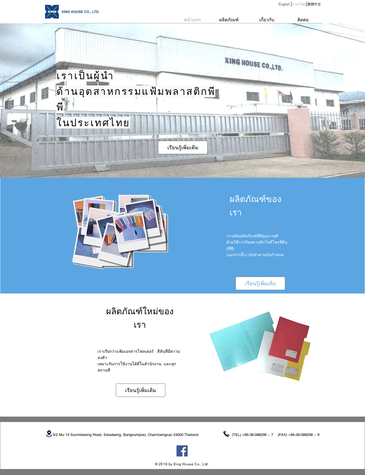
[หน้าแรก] (192, 20)
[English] (284, 4)
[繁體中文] (314, 4)
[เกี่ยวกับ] (266, 20)
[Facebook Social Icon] (182, 450)
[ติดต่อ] (303, 20)
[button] (299, 4)
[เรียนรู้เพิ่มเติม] (183, 147)
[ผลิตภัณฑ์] (229, 20)
